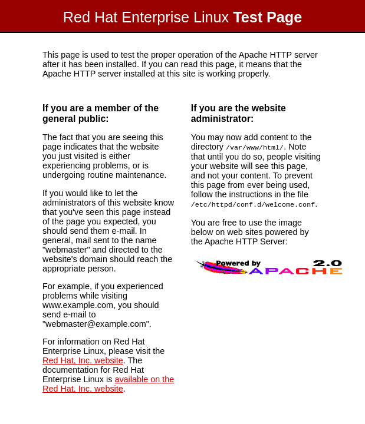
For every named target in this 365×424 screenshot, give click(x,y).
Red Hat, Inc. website (82, 360)
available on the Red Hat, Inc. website (108, 384)
